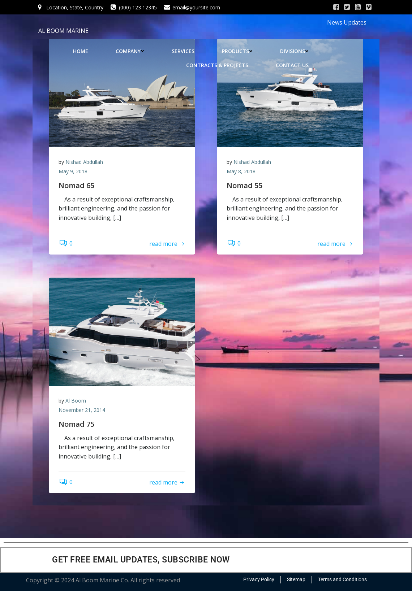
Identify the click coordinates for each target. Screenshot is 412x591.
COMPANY (131, 51)
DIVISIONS (295, 51)
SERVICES (184, 51)
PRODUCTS (238, 51)
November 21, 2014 (83, 410)
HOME (81, 51)
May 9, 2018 (74, 172)
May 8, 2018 (242, 172)
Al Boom (76, 401)
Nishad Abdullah (85, 162)
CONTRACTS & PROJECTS (218, 65)
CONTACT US (293, 65)
